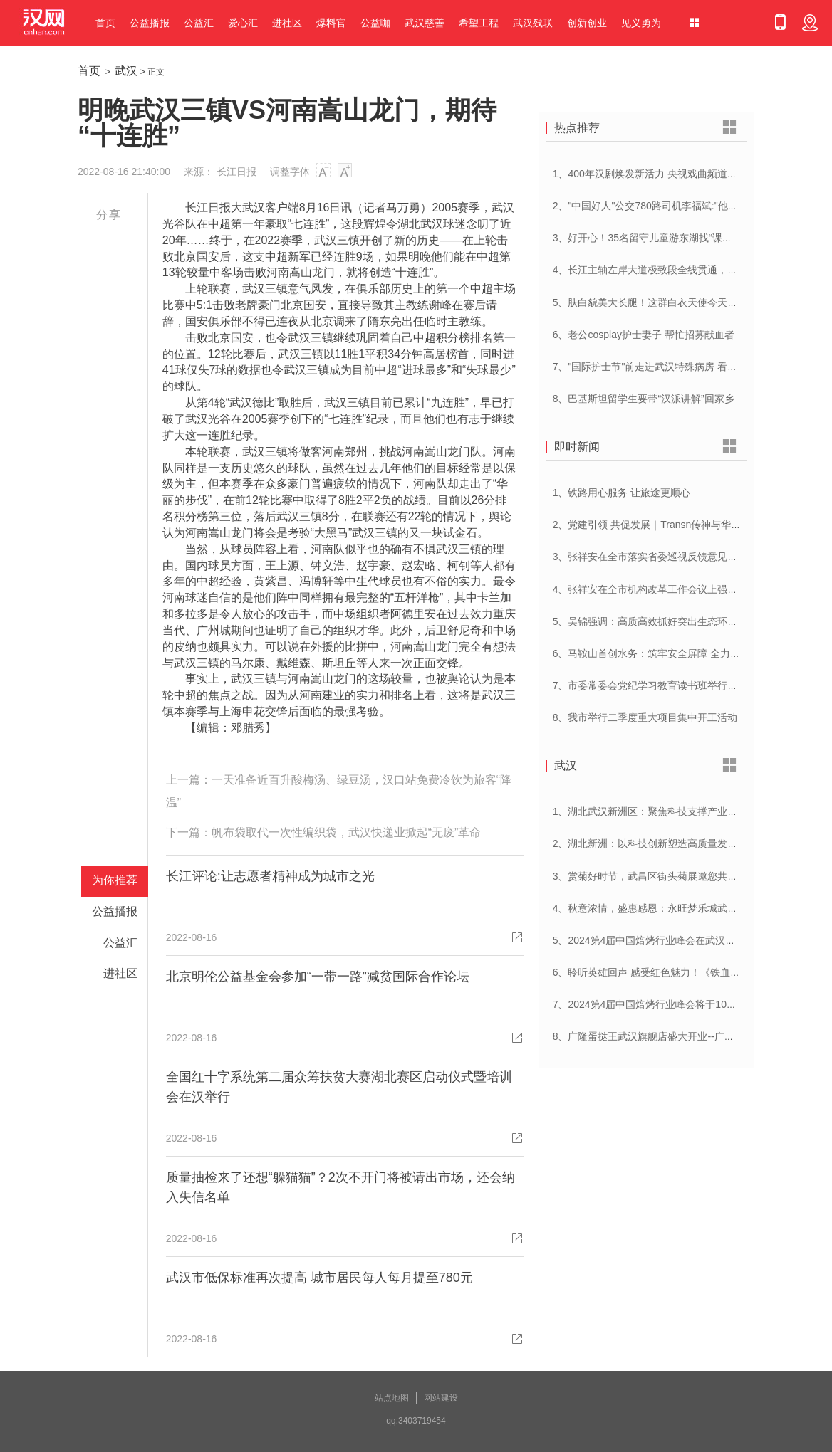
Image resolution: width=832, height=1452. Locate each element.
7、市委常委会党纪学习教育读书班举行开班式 (655, 685)
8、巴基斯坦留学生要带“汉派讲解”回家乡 (643, 398)
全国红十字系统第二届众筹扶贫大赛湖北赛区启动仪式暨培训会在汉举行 (339, 1087)
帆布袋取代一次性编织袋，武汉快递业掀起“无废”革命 (347, 832)
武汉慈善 (424, 22)
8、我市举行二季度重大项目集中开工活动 (645, 717)
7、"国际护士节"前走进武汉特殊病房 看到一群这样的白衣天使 (690, 366)
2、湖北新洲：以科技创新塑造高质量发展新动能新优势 (675, 843)
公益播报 (150, 22)
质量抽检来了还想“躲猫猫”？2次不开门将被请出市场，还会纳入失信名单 (340, 1187)
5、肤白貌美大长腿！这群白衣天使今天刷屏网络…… (670, 302)
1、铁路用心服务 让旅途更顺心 (622, 492)
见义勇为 (641, 22)
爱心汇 (243, 22)
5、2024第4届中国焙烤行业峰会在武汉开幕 (649, 940)
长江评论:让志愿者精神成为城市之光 (270, 876)
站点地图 (392, 1398)
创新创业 (587, 22)
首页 (105, 22)
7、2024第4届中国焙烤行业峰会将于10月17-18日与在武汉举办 (692, 1004)
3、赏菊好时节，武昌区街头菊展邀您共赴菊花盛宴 (665, 876)
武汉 (126, 71)
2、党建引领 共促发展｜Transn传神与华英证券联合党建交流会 (692, 524)
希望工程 (479, 22)
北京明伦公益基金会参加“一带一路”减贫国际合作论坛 (317, 976)
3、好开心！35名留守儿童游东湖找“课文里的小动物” (669, 237)
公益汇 (199, 22)
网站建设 (441, 1398)
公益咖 (375, 22)
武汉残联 (533, 22)
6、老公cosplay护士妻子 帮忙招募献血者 (643, 334)
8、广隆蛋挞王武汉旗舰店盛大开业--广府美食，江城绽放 (678, 1036)
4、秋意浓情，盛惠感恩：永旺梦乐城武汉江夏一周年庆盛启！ (690, 908)
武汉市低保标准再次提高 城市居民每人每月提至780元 (319, 1277)
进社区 (287, 22)
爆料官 (331, 22)
